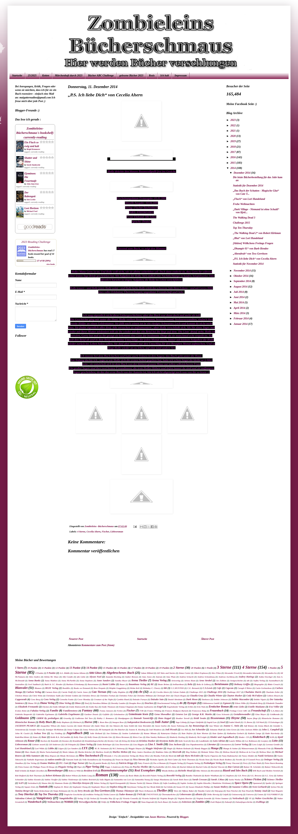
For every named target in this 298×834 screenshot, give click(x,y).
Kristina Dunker (147, 741)
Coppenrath (21, 699)
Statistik (43, 786)
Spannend (257, 783)
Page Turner (78, 763)
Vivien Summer (222, 798)
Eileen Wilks (240, 703)
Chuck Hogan (180, 695)
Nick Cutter (173, 759)
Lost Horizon (31, 208)
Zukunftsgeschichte (244, 802)
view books (50, 264)
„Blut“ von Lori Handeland (248, 238)
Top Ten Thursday (243, 227)
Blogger (184, 817)
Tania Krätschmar (42, 791)
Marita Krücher (85, 752)
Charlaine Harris (252, 692)
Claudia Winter (214, 695)
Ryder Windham (212, 775)
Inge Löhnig (181, 722)
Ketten (45, 75)
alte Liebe (81, 677)
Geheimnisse (119, 714)
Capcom (229, 688)
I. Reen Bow (103, 722)
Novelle (239, 759)
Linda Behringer (104, 744)
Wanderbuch (35, 801)
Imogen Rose (118, 722)
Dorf (87, 703)
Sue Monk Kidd (153, 787)
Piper (79, 767)
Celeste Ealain (179, 692)
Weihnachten (53, 802)
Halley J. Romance (105, 718)
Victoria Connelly (130, 798)
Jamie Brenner (84, 726)
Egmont (227, 703)
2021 (233, 130)
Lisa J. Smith (155, 744)
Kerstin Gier (106, 737)
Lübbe (51, 748)
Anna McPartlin (68, 680)
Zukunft (228, 802)
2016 (233, 157)
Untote (260, 794)
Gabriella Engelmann (69, 714)
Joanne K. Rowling (137, 729)
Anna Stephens (86, 680)
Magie (169, 748)
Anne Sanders (104, 680)
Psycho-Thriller (140, 767)
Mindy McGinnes (67, 756)
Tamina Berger (22, 791)
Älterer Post (207, 639)
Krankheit (77, 741)
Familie (54, 710)
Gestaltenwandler (242, 714)
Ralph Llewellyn (37, 771)
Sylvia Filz (275, 787)
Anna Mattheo (51, 680)
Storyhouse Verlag (135, 787)
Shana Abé (46, 783)
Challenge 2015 (241, 222)
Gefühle (105, 714)
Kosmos (65, 741)
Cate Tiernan (99, 692)
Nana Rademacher (230, 756)
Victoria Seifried (149, 798)
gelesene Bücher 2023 (131, 75)
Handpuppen (123, 718)
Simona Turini (135, 783)
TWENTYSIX (152, 794)
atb (248, 680)
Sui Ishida (168, 787)
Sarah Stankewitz (33, 165)
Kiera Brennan (122, 737)
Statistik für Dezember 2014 (248, 185)
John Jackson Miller (249, 729)
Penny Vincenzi (233, 763)
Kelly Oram (93, 737)
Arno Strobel (205, 680)
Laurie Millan (235, 741)
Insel (222, 722)
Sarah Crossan (199, 779)
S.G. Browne (255, 775)
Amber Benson (131, 677)
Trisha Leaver (109, 794)
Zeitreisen (186, 802)
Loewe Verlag (241, 744)
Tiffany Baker (188, 791)
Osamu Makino (47, 763)
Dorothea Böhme (100, 703)
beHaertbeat (178, 684)
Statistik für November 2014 (248, 263)
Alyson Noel (95, 676)
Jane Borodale (144, 726)
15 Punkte (108, 668)
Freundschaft (258, 710)
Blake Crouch (274, 684)
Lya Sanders (72, 748)
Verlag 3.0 (81, 798)
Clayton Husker (234, 695)
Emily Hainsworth (77, 707)
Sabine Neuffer (51, 779)
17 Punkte (136, 668)
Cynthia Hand (123, 699)
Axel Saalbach (34, 684)
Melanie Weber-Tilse (210, 752)
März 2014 (239, 313)
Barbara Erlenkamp (75, 684)
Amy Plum (171, 677)
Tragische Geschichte (73, 794)
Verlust (93, 798)
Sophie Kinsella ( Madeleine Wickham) (214, 783)
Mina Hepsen (50, 756)
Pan (90, 763)
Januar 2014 (240, 324)
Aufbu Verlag (259, 680)
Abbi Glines (95, 672)
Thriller (162, 790)
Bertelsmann (221, 684)
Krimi (133, 741)
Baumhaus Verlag (137, 684)
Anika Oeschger (266, 677)
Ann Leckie (31, 200)
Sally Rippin (104, 779)
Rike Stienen (201, 771)
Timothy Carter (204, 791)
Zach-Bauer (163, 802)
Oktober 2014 (241, 275)
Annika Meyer (121, 680)
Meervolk (176, 752)
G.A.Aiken (275, 711)
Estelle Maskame (256, 706)
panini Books (101, 763)
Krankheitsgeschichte (94, 741)
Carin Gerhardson (264, 688)
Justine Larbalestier (131, 733)
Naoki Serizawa (265, 755)
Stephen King (116, 787)
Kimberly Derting (177, 737)
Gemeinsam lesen (138, 714)
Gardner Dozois (91, 714)
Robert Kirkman (53, 775)
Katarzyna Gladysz (169, 733)
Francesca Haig (199, 711)
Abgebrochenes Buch (120, 673)
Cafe (219, 688)
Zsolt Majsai (215, 802)
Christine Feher (126, 695)
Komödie (54, 741)
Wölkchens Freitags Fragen (123, 802)
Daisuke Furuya (140, 699)
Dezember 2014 (242, 172)
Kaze (43, 737)
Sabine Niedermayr (69, 779)
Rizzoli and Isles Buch (235, 770)
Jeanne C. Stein (231, 725)
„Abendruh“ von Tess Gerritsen (250, 253)
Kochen (44, 741)
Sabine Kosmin (34, 779)
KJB (272, 737)
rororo (122, 775)
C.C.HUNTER (177, 688)
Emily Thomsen (108, 707)
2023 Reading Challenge (35, 241)
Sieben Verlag (100, 783)
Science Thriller (275, 779)
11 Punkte (46, 668)
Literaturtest (225, 744)
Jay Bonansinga (197, 725)
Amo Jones (147, 677)
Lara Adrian (219, 741)
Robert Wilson (71, 775)
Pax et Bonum (159, 763)
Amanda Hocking (113, 677)
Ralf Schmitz (20, 771)
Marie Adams (68, 752)
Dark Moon (192, 699)
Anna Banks (34, 680)
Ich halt (164, 75)
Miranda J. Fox (111, 756)
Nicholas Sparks (157, 759)
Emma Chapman (126, 707)
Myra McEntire (192, 755)
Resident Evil (90, 770)
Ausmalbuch (274, 680)
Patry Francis (144, 763)
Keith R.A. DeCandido (60, 737)
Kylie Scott (183, 741)
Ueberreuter (185, 794)
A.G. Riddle (65, 673)
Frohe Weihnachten (244, 204)
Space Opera (242, 783)
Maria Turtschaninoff (49, 752)
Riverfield (215, 771)
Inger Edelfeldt (196, 722)
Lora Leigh (257, 744)
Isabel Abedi (234, 722)
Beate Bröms (163, 684)
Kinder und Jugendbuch (222, 737)
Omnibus (19, 763)
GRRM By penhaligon (47, 718)
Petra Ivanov (23, 767)
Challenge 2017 (233, 692)
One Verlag (31, 763)
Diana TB (32, 703)
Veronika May (106, 798)
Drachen (149, 703)
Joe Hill (184, 729)
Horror (88, 722)
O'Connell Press (253, 759)
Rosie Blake (134, 775)
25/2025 (32, 75)
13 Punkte (75, 667)
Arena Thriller (139, 680)
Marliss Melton (120, 752)
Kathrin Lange (254, 733)
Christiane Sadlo (53, 695)
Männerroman (247, 748)
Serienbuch (33, 783)
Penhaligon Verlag (213, 763)
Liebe (275, 740)
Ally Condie (67, 677)
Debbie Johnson (221, 699)
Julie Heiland (96, 733)
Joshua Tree (40, 733)
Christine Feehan (107, 695)
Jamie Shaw (99, 726)
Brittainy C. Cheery (151, 688)
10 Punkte (33, 668)
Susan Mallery (221, 787)
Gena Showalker (162, 714)
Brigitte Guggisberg (118, 688)
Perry (245, 763)
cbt (140, 692)
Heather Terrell (183, 718)
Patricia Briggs (126, 763)
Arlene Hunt (189, 680)
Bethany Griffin (242, 684)
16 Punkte (122, 668)
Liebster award (38, 744)
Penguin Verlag (176, 763)
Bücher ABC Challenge (101, 75)
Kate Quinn (217, 733)
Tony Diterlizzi (26, 794)
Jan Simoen (114, 726)
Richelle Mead (185, 770)
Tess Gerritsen (102, 790)
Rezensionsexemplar (114, 770)
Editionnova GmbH (211, 703)
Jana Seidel (129, 726)
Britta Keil (134, 688)
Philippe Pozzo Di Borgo (44, 767)
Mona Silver (144, 756)
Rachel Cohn (201, 767)
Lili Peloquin (70, 744)
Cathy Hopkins (118, 692)
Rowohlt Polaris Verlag (153, 775)
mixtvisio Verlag (128, 756)
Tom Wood (246, 791)
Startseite (17, 75)
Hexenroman (217, 718)
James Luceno (67, 726)
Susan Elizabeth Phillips (199, 787)
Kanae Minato (150, 733)
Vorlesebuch (238, 798)
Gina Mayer (260, 714)
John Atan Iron (33, 184)
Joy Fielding (56, 733)
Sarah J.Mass (218, 779)
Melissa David (229, 752)
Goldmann (22, 718)
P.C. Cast (63, 763)
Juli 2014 (238, 292)
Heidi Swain (200, 718)
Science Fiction (252, 779)
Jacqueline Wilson (48, 726)
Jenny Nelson (89, 729)
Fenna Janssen (106, 711)
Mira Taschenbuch (89, 755)
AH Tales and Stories (166, 673)
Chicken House (22, 695)
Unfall (225, 794)
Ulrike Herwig (213, 794)
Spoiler (268, 783)
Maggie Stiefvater (154, 748)
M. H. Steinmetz (102, 748)
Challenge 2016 (214, 692)
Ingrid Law (212, 722)
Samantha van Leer (122, 779)
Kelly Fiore (79, 737)
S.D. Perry (242, 775)
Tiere (176, 791)
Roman (101, 775)
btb (165, 688)
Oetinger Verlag (272, 759)
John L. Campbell (271, 729)
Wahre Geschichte (264, 798)
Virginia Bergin (167, 798)
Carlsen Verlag (33, 692)
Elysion (45, 707)
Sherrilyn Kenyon (81, 783)
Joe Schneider (199, 729)
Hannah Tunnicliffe (144, 718)
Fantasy (87, 710)
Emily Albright (59, 707)
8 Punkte (39, 673)
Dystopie (192, 703)
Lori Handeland (23, 748)
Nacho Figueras (211, 756)
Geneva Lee (181, 714)
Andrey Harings (246, 676)
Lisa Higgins (138, 744)
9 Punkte (51, 673)
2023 (233, 120)
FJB (142, 711)
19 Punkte (164, 668)
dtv (181, 703)
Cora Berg (35, 699)
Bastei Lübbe (108, 684)
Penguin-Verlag (193, 763)
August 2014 (240, 286)
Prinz (126, 767)
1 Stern (19, 667)
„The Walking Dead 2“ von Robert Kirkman (257, 233)
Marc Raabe (30, 752)
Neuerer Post (76, 639)
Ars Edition (221, 680)
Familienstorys (70, 710)
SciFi (21, 783)
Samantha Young (142, 779)
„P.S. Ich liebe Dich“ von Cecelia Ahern (254, 258)
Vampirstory (44, 798)
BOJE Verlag (51, 688)
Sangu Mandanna (161, 779)
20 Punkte (196, 668)
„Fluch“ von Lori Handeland (249, 199)
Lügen (61, 748)
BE (152, 684)
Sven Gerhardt (259, 787)
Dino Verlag (65, 703)
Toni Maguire (277, 791)
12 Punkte (60, 668)
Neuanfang (107, 759)
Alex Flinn (216, 673)
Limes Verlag (86, 744)
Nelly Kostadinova (90, 759)
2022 (233, 125)
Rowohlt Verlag (173, 775)
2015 (233, 162)
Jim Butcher (119, 729)
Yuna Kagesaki (147, 802)
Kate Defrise (187, 733)
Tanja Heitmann (60, 791)
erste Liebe (238, 706)
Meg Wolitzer (191, 752)
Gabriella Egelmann (45, 714)
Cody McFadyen (254, 695)
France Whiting (154, 711)
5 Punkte (272, 668)
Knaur (31, 740)
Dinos (78, 703)
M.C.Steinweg (118, 748)
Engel (160, 706)
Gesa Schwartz (223, 714)
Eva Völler (274, 706)
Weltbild (68, 801)
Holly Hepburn (63, 722)
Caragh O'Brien (245, 688)
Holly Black (45, 722)
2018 (233, 146)
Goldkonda (275, 714)
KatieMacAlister (22, 737)
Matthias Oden (161, 752)
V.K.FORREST (273, 794)
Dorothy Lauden (118, 703)
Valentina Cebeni (23, 798)
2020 (233, 136)
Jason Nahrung (178, 726)
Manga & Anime (230, 748)
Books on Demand (82, 688)
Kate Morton (202, 733)
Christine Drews (89, 695)
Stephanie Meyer (98, 787)
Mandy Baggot (200, 748)
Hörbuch (77, 722)
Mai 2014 (238, 302)
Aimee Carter (184, 673)
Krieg (124, 741)
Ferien (120, 711)
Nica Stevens (139, 759)
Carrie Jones (82, 692)
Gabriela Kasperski (23, 714)
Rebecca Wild (74, 771)
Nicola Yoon (204, 759)
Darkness (206, 699)
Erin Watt (201, 707)
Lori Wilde (39, 748)
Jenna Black (263, 726)
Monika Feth (159, 756)
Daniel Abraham (175, 699)
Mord (170, 756)
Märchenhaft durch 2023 (68, 75)
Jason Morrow (157, 817)
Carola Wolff (67, 692)
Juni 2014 (239, 297)
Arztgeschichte (236, 680)
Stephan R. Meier (61, 787)
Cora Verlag (50, 699)
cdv (151, 692)
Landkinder (204, 741)
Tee (72, 791)
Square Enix (29, 787)
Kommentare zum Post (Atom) (97, 645)
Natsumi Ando (72, 759)
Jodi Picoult (171, 729)
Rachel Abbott (186, 767)
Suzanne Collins (240, 787)
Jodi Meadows (155, 729)
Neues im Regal (122, 759)
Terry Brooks (84, 791)
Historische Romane (271, 718)
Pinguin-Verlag (65, 767)
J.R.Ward (260, 722)
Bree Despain (100, 688)
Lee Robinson (251, 741)
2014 (233, 168)
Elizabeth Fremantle (28, 706)
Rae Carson (234, 767)
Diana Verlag (47, 703)
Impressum (180, 75)
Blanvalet (21, 688)
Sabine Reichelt (89, 779)
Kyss (193, 741)
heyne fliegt (252, 718)
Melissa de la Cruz (247, 752)
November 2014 (242, 270)
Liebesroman (116, 531)
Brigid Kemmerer (33, 149)
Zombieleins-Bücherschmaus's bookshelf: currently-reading (35, 133)
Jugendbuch (74, 733)
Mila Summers (33, 755)
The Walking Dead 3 (244, 217)
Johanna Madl (216, 729)
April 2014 (239, 308)
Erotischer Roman (219, 706)
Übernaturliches (169, 794)
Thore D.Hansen (146, 791)
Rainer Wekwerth (272, 767)
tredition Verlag (93, 794)
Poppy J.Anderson (113, 767)
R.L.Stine (172, 767)
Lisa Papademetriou (194, 744)
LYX (85, 748)
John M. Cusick (22, 733)
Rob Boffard (20, 775)
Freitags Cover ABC (238, 711)
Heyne (235, 718)
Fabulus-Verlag (37, 710)
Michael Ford (32, 211)
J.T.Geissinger (273, 722)
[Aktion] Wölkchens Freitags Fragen (253, 243)
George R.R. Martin (202, 714)
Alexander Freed (231, 673)
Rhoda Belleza (168, 771)
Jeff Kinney (249, 726)
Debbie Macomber (241, 699)
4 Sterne (81, 531)
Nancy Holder (248, 756)
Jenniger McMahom (55, 729)
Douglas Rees (135, 703)
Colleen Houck (273, 695)
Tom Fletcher (232, 791)
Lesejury (264, 741)
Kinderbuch (259, 737)
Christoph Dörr (163, 695)
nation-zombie (55, 759)
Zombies (200, 801)
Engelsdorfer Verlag (175, 707)
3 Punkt (209, 668)
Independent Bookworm (139, 722)
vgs (117, 798)
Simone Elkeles (152, 783)
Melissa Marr (265, 752)
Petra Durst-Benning (274, 763)
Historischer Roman (25, 722)
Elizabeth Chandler (274, 703)
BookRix (66, 688)
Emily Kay (93, 707)
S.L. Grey (269, 775)
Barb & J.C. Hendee (54, 684)
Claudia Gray (196, 695)
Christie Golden (71, 695)
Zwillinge (260, 802)
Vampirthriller (66, 798)
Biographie (259, 684)
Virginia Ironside (203, 798)
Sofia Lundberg (170, 783)
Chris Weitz (37, 695)
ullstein (199, 794)
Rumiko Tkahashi (193, 775)
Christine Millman (145, 695)
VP (250, 798)
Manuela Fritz (264, 748)
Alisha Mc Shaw (51, 677)
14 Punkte (92, 667)
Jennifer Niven (35, 729)
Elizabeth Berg (255, 703)
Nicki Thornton (188, 759)
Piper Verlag (92, 766)
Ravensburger (55, 770)
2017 (233, 152)
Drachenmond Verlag (166, 703)
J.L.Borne (247, 722)
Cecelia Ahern (94, 531)
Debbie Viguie (260, 699)
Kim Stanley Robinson (156, 737)
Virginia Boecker (184, 798)
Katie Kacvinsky (272, 733)
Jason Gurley (161, 726)
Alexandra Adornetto (252, 673)
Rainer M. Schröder (252, 767)
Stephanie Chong (80, 787)
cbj (130, 692)
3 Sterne (224, 667)
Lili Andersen (55, 744)
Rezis (152, 75)
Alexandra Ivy (270, 673)
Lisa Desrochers (122, 744)
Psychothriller (158, 767)
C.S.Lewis (208, 688)
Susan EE (180, 787)
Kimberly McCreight (198, 737)
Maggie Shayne (135, 748)
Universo (250, 794)
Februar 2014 (241, 318)
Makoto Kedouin (183, 748)
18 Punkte (150, 668)
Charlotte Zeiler (273, 692)
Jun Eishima (112, 733)
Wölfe (103, 802)
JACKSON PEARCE (25, 725)
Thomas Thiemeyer (125, 791)
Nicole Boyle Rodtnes (222, 759)
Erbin (190, 707)
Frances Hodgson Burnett (176, 711)
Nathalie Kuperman (35, 759)
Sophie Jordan (186, 783)
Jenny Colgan (73, 729)
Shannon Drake (62, 783)
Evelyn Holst (20, 711)
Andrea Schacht (186, 677)
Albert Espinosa (201, 673)
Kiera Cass (137, 737)
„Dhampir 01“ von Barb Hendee (250, 248)
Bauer (122, 684)
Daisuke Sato (157, 699)
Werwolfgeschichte (88, 802)
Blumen (38, 688)
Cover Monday (83, 699)
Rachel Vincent (217, 767)
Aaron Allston (79, 673)
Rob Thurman (35, 775)
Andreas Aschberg (226, 677)
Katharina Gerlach (235, 733)
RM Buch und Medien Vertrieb (266, 771)
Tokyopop (218, 791)
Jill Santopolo (104, 729)
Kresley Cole (113, 741)
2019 (233, 141)
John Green (231, 729)
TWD (139, 794)
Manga (215, 748)
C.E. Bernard (193, 688)
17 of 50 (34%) (44, 261)
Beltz (189, 684)
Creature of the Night (103, 699)
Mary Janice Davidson (142, 752)
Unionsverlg (237, 794)
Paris (113, 763)
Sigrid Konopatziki (117, 783)
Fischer (105, 531)
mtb (179, 755)
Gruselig (67, 718)
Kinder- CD (244, 737)
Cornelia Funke (67, 699)
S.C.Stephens (228, 775)
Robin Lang (86, 775)
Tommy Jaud (260, 791)
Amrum (159, 677)
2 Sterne (178, 667)
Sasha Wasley (234, 779)
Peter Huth (256, 763)
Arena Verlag (159, 680)
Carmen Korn (51, 692)
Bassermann (93, 684)
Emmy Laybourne (145, 707)
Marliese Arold (102, 752)
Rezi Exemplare (144, 770)
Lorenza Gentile (273, 744)
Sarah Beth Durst (181, 779)
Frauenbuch (216, 710)
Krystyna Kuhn (166, 741)
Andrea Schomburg (206, 677)
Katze (35, 737)
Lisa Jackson (175, 744)
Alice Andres (34, 677)
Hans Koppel (164, 718)
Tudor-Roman (126, 794)
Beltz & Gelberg (204, 684)
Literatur (211, 744)
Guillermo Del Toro (84, 718)
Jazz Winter (214, 726)
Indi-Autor (162, 722)
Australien (19, 684)
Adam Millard (147, 673)
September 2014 (242, 281)
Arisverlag (175, 680)
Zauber (175, 802)
